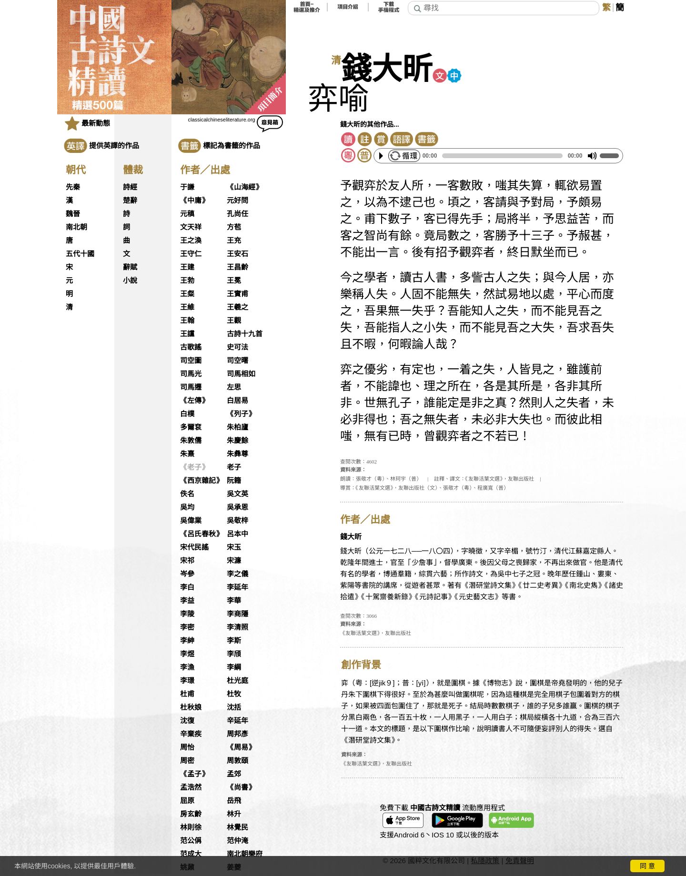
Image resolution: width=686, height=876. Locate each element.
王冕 (234, 280)
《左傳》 (194, 400)
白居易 (237, 400)
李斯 (234, 640)
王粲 (187, 294)
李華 (234, 600)
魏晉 (73, 214)
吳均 (187, 507)
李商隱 (237, 614)
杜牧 (234, 694)
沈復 (187, 721)
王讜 (187, 334)
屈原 (187, 801)
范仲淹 (237, 841)
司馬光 (191, 374)
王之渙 (191, 240)
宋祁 (187, 560)
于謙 (187, 187)
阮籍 (234, 480)
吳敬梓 (237, 520)
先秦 (73, 187)
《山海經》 (244, 187)
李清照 (237, 627)
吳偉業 (191, 520)
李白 (187, 587)
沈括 (234, 707)
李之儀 (237, 574)
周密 (187, 761)
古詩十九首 (244, 334)
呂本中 (237, 534)
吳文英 (237, 494)
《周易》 (241, 747)
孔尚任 (237, 214)
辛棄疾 (191, 734)
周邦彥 (237, 734)
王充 (234, 240)
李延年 (237, 587)
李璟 (187, 681)
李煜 (187, 654)
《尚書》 (241, 787)
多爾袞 (191, 427)
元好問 (237, 200)
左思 (234, 387)
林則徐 (191, 827)
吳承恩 (237, 507)
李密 (187, 627)
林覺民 (237, 827)
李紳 (187, 640)
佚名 (187, 494)
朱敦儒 (191, 440)
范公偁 (191, 841)
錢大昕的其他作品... (369, 124)
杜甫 (187, 694)
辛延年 (237, 721)
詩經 (130, 187)
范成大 (191, 854)
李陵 (187, 614)
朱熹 (187, 454)
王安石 (237, 254)
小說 (130, 280)
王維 (187, 307)
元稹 (187, 214)
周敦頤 (237, 761)
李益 (187, 600)
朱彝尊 (237, 454)
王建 (187, 267)
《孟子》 (194, 774)
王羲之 (237, 307)
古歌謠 (191, 347)
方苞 (234, 227)
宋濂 (234, 560)
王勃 (187, 280)
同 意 (647, 866)
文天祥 (191, 227)
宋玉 (234, 547)
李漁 (187, 667)
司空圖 (191, 360)
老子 (234, 467)
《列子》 (241, 414)
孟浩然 (191, 787)
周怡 (187, 747)
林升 (234, 814)
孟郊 (234, 774)
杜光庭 (237, 681)
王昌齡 (237, 267)
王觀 (234, 320)
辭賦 (130, 267)
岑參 (187, 574)
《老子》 (194, 467)
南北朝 (76, 227)
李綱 (234, 667)
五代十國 (80, 254)
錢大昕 (387, 69)
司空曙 (237, 360)
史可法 (237, 347)
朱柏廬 (237, 427)
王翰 (187, 320)
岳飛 (234, 801)
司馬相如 (241, 374)
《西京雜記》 (201, 480)
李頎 (234, 654)
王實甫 (237, 294)
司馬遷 (191, 387)
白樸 (187, 414)
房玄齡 (191, 814)
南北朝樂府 (244, 854)
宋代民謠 (194, 547)
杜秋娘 (191, 707)
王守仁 (191, 254)
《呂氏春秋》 (201, 534)
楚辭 (130, 200)
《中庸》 (194, 200)
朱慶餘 (237, 440)
